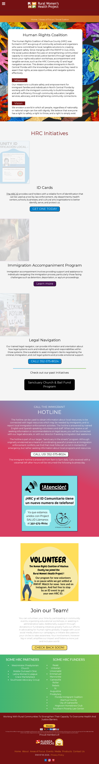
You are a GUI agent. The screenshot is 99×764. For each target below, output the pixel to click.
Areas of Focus (46, 19)
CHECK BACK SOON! (49, 647)
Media (58, 751)
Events (49, 751)
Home (34, 19)
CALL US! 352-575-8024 (49, 454)
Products (67, 751)
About (25, 751)
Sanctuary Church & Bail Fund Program (49, 384)
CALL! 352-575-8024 (45, 361)
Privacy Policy (57, 755)
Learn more (44, 283)
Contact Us (78, 751)
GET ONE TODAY (44, 209)
